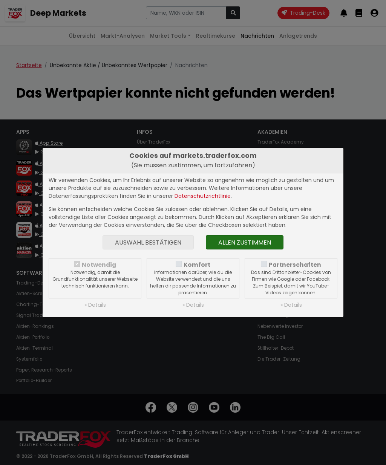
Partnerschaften (295, 265)
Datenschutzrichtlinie (203, 196)
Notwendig (99, 265)
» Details (95, 305)
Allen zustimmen (244, 242)
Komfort (197, 265)
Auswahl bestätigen (148, 242)
